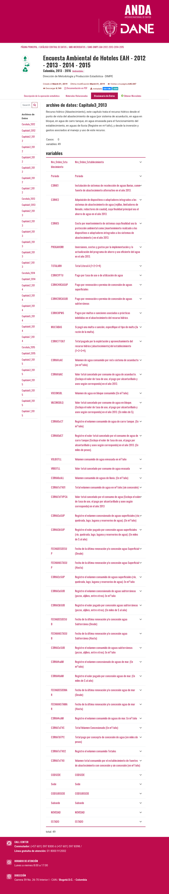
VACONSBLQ (57, 402)
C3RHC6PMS (57, 313)
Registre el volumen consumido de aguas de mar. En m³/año (106, 718)
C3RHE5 (55, 223)
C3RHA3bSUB (58, 605)
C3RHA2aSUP (58, 515)
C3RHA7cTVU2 (58, 751)
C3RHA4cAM (57, 718)
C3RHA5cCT (57, 421)
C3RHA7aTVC (57, 728)
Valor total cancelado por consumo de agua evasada (102, 468)
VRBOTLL (55, 468)
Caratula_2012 (28, 124)
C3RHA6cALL (57, 478)
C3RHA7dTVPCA (59, 497)
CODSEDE (56, 775)
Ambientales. (78, 71)
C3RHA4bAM (57, 676)
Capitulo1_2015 (28, 353)
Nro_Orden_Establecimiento (89, 162)
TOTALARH (56, 266)
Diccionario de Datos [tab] (104, 95)
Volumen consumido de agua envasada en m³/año (101, 459)
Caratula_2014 (28, 273)
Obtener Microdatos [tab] (131, 95)
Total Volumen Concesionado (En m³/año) (96, 728)
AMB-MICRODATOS (77, 47)
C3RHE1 (55, 185)
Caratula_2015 (28, 347)
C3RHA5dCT (57, 435)
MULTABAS (56, 327)
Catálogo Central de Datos (53, 47)
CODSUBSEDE (58, 793)
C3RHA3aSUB (58, 591)
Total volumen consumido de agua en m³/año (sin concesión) (107, 487)
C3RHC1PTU (57, 275)
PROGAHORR (57, 247)
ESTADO (55, 821)
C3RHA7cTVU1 (58, 487)
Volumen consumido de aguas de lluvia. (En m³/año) (101, 478)
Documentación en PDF (75, 88)
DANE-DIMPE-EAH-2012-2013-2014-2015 (106, 47)
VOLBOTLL (56, 459)
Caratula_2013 (28, 198)
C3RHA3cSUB (58, 648)
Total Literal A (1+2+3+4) (88, 266)
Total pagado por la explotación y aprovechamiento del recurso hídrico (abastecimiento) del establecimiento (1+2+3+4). (104, 346)
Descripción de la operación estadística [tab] (41, 95)
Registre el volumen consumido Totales (95, 751)
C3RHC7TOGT (58, 341)
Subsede (55, 803)
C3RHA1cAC (57, 360)
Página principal (29, 47)
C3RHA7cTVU (57, 760)
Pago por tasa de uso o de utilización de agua (99, 275)
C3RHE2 (55, 200)
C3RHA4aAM (57, 662)
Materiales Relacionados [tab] (77, 95)
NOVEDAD (56, 812)
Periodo (55, 176)
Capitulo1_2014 (28, 279)
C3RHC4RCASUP (59, 285)
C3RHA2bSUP (58, 530)
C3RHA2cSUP (58, 577)
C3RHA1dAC (57, 374)
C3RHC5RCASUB (59, 299)
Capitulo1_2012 (28, 130)
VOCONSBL (56, 393)
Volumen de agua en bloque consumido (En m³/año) (101, 393)
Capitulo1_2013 (28, 205)
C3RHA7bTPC (58, 737)
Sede (53, 784)
